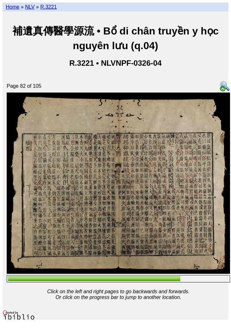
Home (12, 7)
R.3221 (48, 7)
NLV (29, 7)
